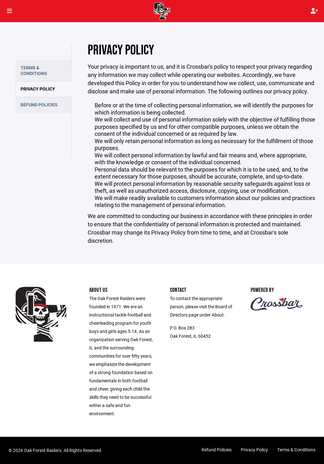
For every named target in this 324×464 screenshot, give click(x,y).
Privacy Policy (38, 89)
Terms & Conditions (34, 70)
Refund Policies (39, 105)
